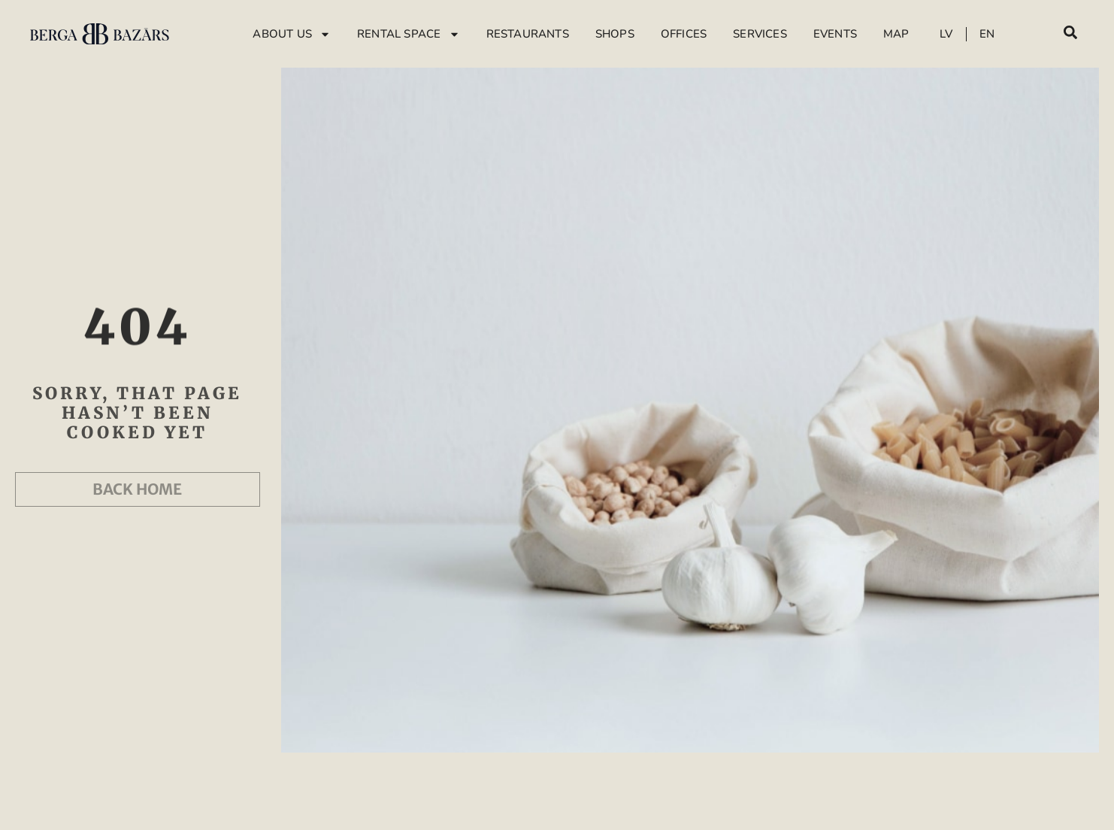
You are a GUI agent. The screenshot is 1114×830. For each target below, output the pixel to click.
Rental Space (408, 34)
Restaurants (527, 33)
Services (760, 33)
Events (835, 33)
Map (896, 33)
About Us (292, 34)
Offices (684, 33)
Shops (614, 33)
